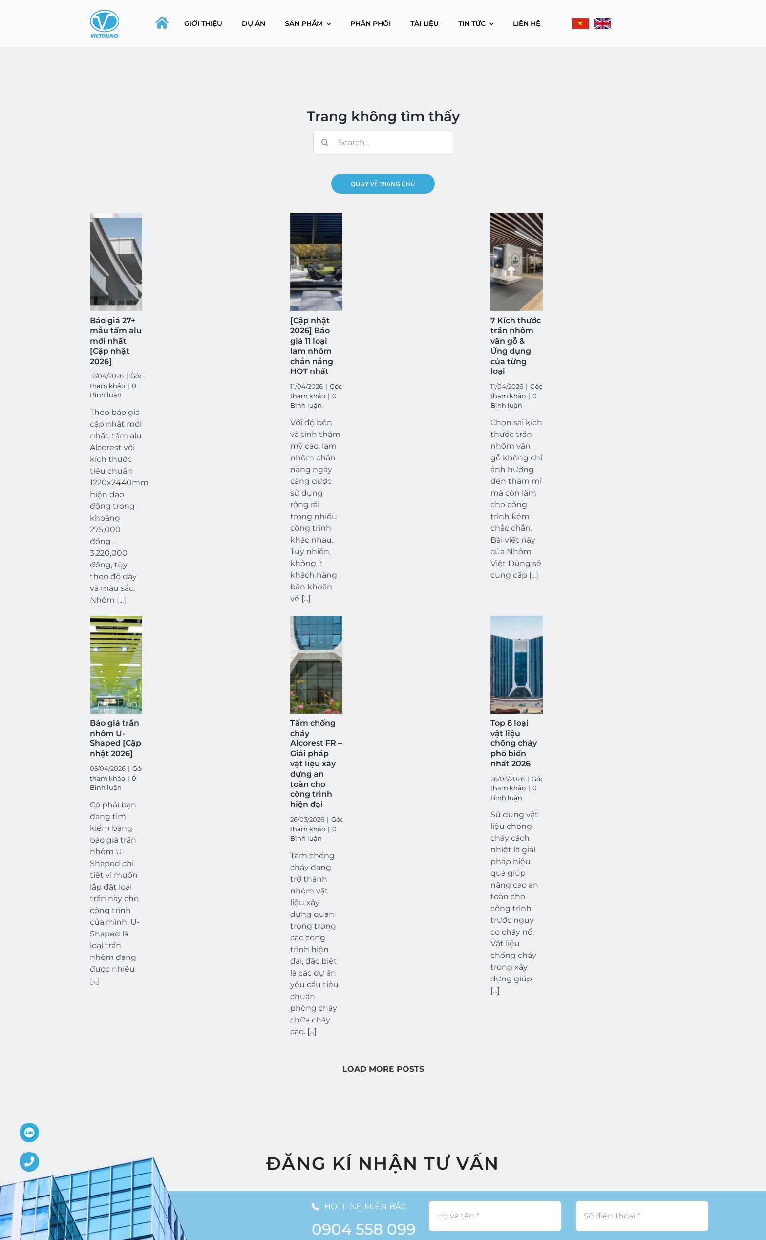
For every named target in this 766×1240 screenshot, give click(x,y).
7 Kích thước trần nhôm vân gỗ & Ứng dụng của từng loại (515, 346)
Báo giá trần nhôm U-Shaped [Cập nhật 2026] (115, 738)
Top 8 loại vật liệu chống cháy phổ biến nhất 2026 (513, 743)
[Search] (325, 142)
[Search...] (383, 142)
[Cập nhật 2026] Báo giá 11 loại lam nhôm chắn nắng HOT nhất (311, 346)
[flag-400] (580, 23)
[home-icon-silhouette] (162, 23)
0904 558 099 (364, 1229)
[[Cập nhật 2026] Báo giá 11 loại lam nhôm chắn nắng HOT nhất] (316, 262)
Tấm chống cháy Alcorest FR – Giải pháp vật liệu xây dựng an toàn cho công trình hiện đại (316, 763)
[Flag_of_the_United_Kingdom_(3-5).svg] (602, 23)
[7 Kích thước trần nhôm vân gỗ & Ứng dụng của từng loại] (516, 262)
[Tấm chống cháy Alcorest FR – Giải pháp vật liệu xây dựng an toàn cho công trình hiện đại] (316, 665)
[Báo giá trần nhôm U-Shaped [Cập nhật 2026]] (116, 665)
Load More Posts (383, 1069)
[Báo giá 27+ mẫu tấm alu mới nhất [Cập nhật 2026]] (116, 262)
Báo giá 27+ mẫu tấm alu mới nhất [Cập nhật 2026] (116, 341)
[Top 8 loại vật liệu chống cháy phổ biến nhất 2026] (516, 665)
